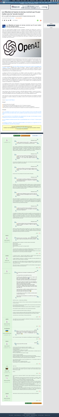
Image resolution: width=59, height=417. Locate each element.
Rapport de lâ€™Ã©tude (10, 100)
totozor (7, 237)
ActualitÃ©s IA (22, 3)
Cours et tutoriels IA (31, 3)
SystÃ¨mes (49, 2)
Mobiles (46, 2)
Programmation (36, 2)
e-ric (7, 368)
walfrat (7, 321)
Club (48, 0)
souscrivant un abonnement (22, 128)
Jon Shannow (7, 330)
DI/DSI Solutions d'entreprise (9, 2)
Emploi (37, 0)
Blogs (25, 0)
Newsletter (32, 0)
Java (26, 2)
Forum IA (26, 3)
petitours (7, 377)
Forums (13, 0)
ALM (19, 2)
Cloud (15, 2)
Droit (45, 0)
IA (17, 2)
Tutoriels (18, 0)
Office (43, 2)
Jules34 (7, 395)
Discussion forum (51, 25)
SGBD (40, 2)
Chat (28, 0)
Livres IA (36, 3)
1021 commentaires (19, 18)
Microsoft (23, 2)
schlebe (7, 257)
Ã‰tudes (41, 0)
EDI (32, 2)
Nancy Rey (12, 18)
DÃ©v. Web (29, 2)
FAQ (22, 0)
